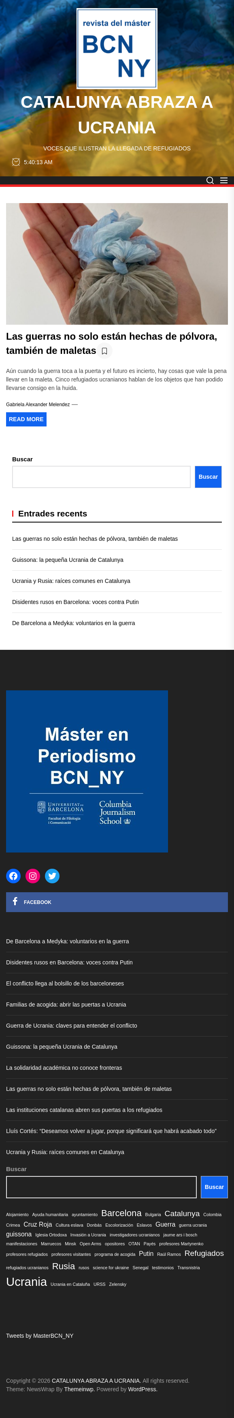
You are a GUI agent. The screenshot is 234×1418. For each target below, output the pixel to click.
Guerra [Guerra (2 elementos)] (165, 1224)
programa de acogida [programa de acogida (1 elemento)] (115, 1254)
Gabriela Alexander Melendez (38, 404)
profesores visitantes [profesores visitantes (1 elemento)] (71, 1254)
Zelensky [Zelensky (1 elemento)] (118, 1284)
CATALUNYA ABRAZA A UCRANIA (117, 114)
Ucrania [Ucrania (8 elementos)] (26, 1281)
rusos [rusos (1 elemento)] (84, 1267)
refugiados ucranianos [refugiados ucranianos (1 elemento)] (27, 1267)
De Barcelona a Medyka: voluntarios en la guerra (73, 623)
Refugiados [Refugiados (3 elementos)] (204, 1253)
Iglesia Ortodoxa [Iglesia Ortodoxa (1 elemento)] (51, 1234)
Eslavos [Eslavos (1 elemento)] (144, 1225)
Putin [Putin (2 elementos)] (146, 1253)
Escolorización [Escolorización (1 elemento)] (119, 1225)
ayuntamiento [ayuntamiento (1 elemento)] (85, 1214)
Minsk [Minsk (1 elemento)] (70, 1243)
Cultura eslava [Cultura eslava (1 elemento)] (69, 1225)
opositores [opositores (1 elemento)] (115, 1243)
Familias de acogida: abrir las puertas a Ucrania (66, 1004)
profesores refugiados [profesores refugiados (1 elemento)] (27, 1254)
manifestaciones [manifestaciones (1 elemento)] (21, 1243)
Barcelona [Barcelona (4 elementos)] (121, 1213)
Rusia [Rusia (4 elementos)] (63, 1266)
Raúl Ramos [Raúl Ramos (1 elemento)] (169, 1254)
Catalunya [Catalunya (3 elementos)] (182, 1213)
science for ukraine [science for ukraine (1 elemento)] (111, 1267)
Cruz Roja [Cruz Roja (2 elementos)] (37, 1224)
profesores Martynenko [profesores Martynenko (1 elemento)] (181, 1243)
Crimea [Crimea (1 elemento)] (13, 1225)
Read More (26, 419)
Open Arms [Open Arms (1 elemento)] (90, 1243)
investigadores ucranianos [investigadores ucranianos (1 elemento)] (135, 1234)
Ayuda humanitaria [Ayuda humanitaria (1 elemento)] (50, 1214)
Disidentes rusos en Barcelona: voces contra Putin (75, 602)
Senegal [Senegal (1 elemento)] (141, 1267)
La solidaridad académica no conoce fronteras (64, 1068)
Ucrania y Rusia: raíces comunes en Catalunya (71, 581)
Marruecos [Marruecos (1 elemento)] (51, 1243)
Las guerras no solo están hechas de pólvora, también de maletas (95, 538)
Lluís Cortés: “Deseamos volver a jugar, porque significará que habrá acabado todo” (111, 1131)
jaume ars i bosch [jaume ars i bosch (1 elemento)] (181, 1234)
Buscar (22, 459)
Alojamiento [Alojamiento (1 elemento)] (17, 1214)
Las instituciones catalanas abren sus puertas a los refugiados (84, 1110)
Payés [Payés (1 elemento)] (150, 1243)
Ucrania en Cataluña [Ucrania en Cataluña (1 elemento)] (70, 1284)
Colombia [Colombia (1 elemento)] (212, 1214)
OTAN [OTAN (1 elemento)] (134, 1243)
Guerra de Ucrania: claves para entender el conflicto (72, 1025)
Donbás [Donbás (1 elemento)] (94, 1225)
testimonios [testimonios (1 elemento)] (163, 1267)
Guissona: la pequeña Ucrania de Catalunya (67, 560)
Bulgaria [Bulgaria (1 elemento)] (153, 1214)
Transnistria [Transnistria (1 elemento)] (188, 1267)
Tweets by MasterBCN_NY (40, 1335)
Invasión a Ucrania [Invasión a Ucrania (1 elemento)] (88, 1234)
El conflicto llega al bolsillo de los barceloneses (65, 983)
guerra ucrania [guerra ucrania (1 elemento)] (193, 1225)
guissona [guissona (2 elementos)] (19, 1234)
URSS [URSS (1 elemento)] (100, 1284)
